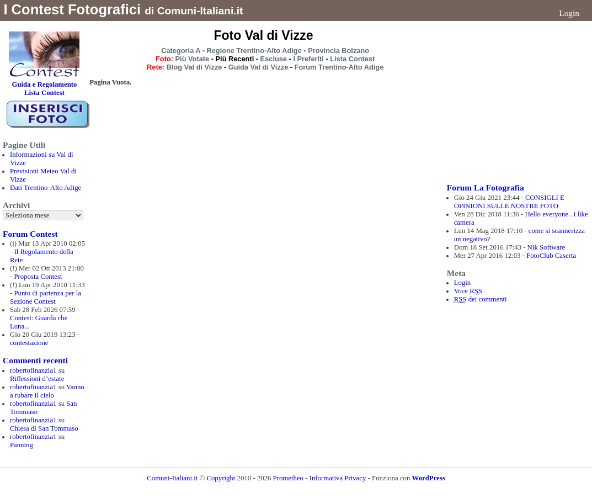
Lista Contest (352, 59)
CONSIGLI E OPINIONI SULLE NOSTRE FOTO (509, 202)
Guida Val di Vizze (258, 67)
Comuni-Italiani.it (172, 478)
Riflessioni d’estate (37, 379)
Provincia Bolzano (338, 50)
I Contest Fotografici (72, 9)
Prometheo (288, 478)
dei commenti (480, 299)
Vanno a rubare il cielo (47, 391)
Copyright (221, 478)
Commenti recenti (35, 360)
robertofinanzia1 (33, 370)
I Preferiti (308, 59)
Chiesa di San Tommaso (44, 428)
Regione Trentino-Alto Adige (253, 50)
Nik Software (546, 247)
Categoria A (180, 50)
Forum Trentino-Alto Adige (339, 67)
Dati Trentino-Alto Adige (45, 188)
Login (569, 13)
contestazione (29, 343)
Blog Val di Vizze (194, 67)
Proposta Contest (38, 276)
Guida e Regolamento (44, 84)
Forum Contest (30, 234)
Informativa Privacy (338, 478)
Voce (468, 291)
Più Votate (192, 59)
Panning (21, 445)
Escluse (273, 59)
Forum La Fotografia (485, 187)
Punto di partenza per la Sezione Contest (45, 297)
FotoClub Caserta (551, 255)
